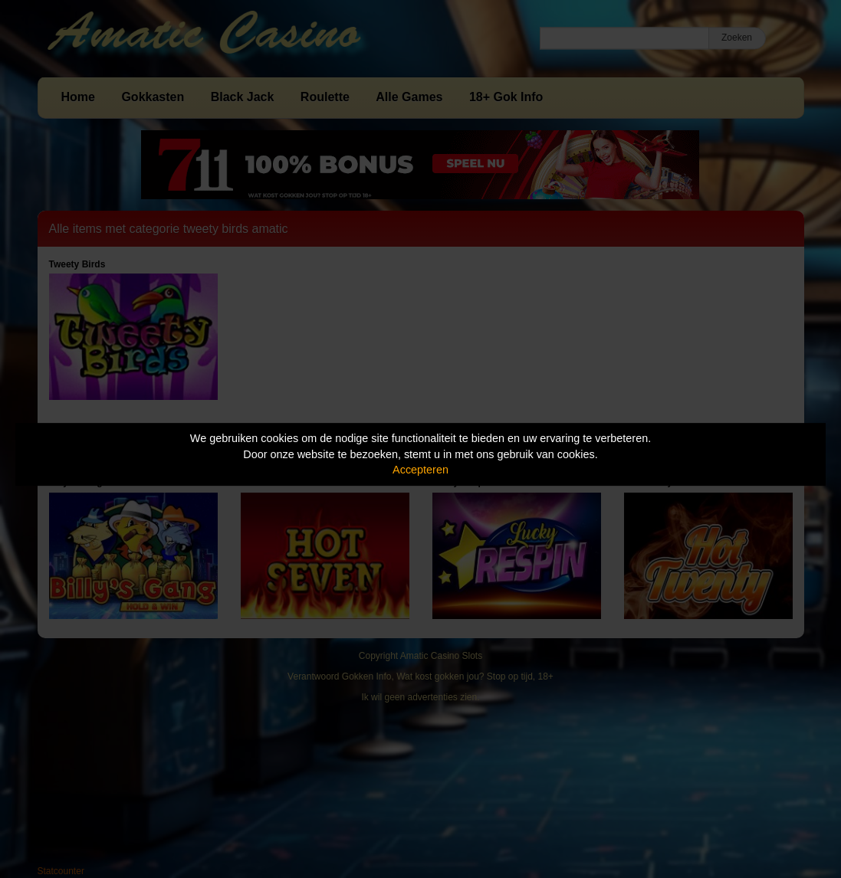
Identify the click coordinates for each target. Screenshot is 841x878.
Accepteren (420, 470)
